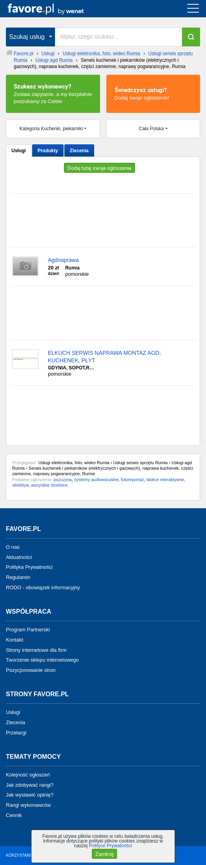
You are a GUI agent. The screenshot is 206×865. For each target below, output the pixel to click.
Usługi (18, 150)
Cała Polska (151, 128)
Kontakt (14, 640)
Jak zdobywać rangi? (29, 785)
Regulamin (18, 577)
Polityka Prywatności (29, 567)
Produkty (48, 150)
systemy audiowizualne (96, 479)
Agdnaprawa (63, 260)
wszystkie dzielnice (49, 485)
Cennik (14, 815)
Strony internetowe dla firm (36, 650)
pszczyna (63, 479)
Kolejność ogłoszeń (28, 775)
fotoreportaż (132, 479)
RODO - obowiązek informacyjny (43, 587)
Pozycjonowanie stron (30, 670)
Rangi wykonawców (28, 805)
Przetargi (16, 733)
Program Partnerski (28, 630)
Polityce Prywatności (110, 845)
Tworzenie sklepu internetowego (42, 660)
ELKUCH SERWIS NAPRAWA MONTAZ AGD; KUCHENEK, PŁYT (104, 356)
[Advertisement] (103, 220)
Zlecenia (79, 150)
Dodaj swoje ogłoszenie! (153, 93)
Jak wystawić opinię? (29, 795)
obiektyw (20, 485)
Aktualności (19, 557)
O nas (13, 547)
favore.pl (54, 8)
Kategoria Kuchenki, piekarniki (51, 128)
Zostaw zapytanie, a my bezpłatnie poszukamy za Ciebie (53, 93)
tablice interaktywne (165, 479)
